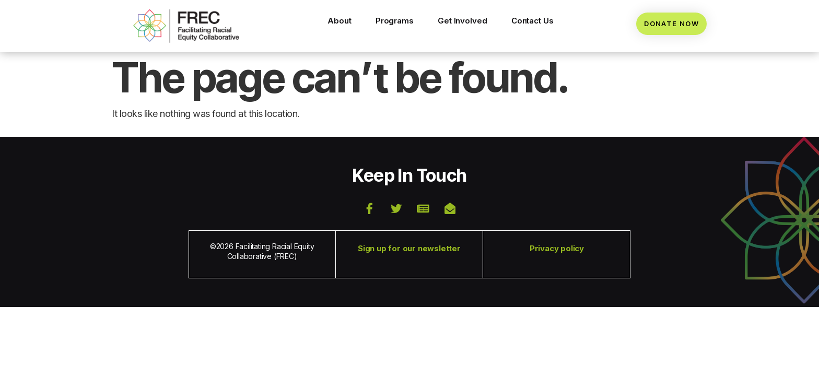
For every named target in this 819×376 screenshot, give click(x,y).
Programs (395, 21)
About (339, 21)
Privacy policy (557, 248)
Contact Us (532, 21)
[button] (186, 26)
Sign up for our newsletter (409, 248)
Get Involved (462, 21)
